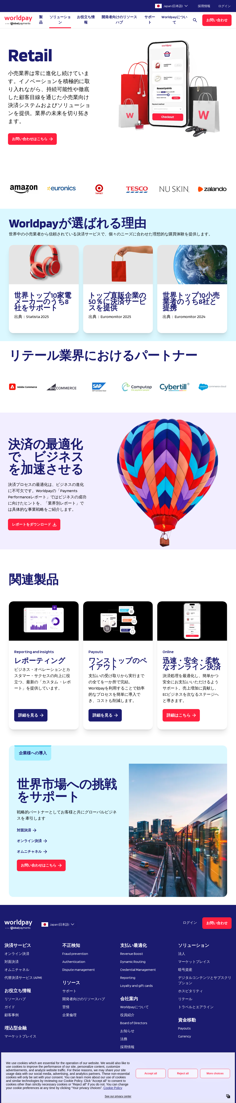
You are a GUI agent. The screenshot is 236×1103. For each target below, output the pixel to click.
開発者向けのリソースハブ (119, 19)
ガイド (9, 1007)
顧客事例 (11, 1015)
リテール (185, 999)
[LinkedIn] (208, 1073)
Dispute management (78, 970)
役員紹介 (127, 1015)
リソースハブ (15, 999)
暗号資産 (185, 970)
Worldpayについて (134, 1007)
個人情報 (114, 1068)
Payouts (184, 1028)
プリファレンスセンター (21, 1078)
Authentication (73, 962)
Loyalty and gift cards (136, 986)
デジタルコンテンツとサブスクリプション (204, 980)
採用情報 (204, 6)
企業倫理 (69, 1015)
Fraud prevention (75, 954)
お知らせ (127, 1031)
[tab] (32, 753)
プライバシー (55, 1068)
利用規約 (96, 1068)
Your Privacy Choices (22, 1068)
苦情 (65, 1007)
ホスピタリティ (190, 991)
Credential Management (138, 970)
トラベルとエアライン (196, 1007)
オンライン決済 (16, 954)
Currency (184, 1036)
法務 (123, 1039)
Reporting (127, 978)
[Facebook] (218, 1073)
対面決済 (11, 962)
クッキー (77, 1068)
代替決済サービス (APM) (23, 978)
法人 (181, 954)
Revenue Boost (131, 954)
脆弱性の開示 (136, 1068)
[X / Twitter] (228, 1073)
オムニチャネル (16, 970)
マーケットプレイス (20, 1036)
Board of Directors (133, 1023)
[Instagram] (198, 1073)
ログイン (224, 6)
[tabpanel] (118, 830)
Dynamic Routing (133, 962)
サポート (149, 19)
